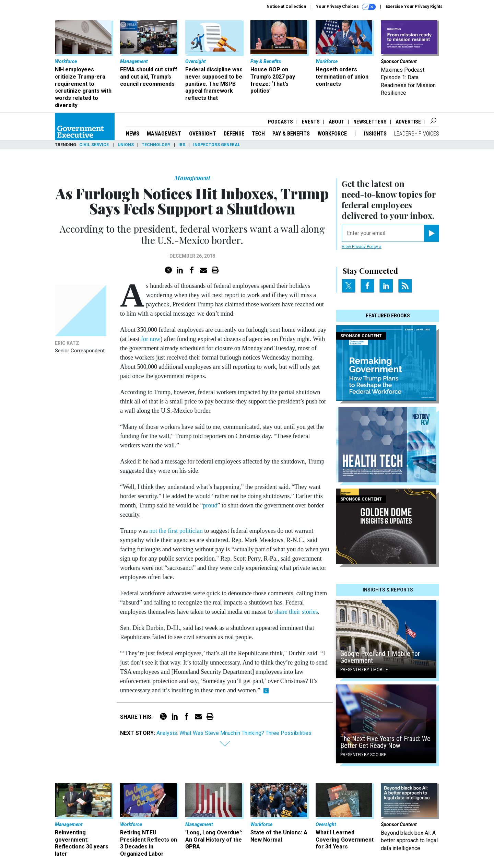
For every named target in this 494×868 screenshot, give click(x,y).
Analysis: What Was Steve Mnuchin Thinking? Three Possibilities (233, 733)
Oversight (202, 133)
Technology (156, 144)
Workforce (333, 133)
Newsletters (370, 122)
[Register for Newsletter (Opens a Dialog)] (431, 233)
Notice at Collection (286, 6)
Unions (126, 144)
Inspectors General (216, 144)
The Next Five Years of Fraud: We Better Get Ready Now (385, 742)
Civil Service (94, 144)
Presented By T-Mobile (364, 669)
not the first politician (175, 530)
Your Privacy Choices (346, 7)
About (336, 122)
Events (311, 122)
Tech (258, 133)
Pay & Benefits (291, 133)
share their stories (295, 611)
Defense (234, 133)
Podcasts (280, 122)
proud (210, 505)
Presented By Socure (363, 754)
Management (164, 133)
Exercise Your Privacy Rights (414, 6)
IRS (181, 144)
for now (151, 339)
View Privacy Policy (361, 246)
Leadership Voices (416, 133)
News (132, 133)
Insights (375, 133)
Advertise (408, 122)
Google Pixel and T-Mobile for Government (380, 657)
